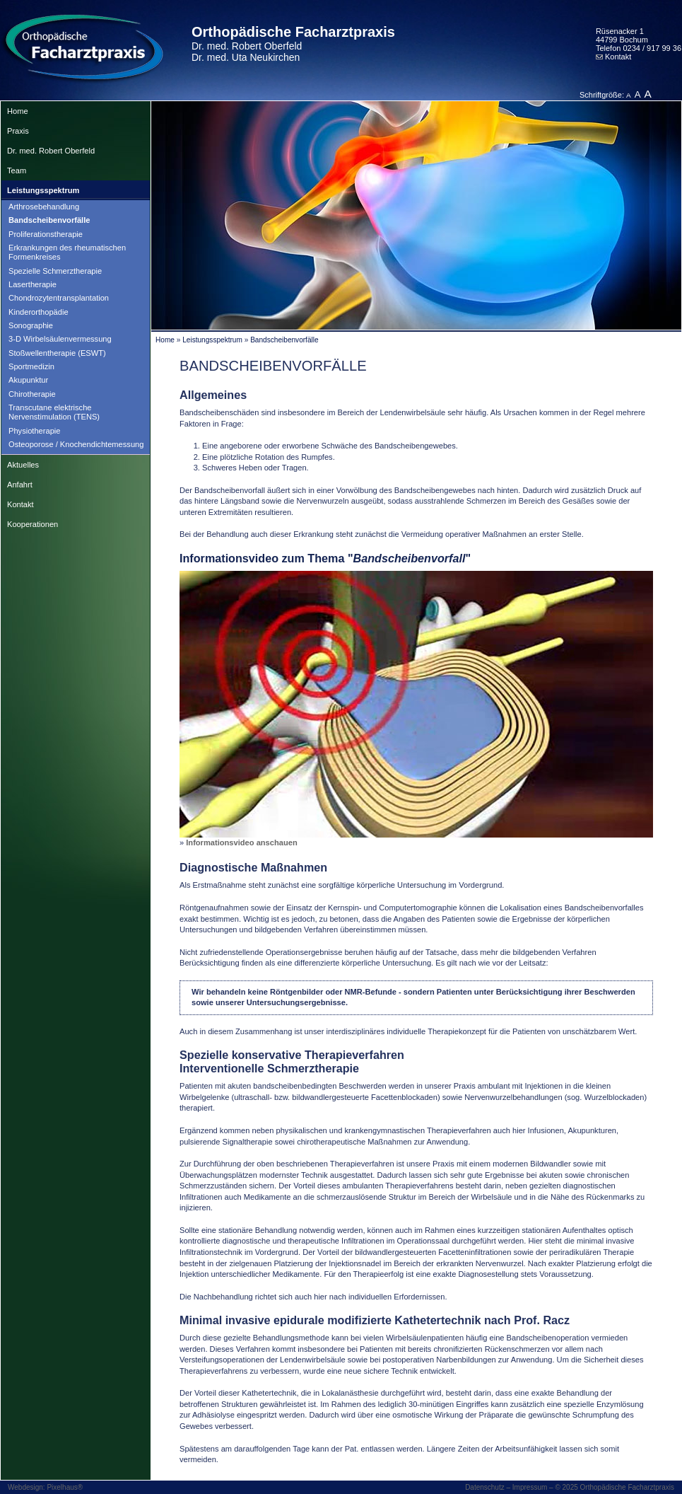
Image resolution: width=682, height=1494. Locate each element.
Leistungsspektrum (43, 190)
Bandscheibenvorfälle (49, 220)
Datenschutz (485, 1487)
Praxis (18, 131)
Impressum (529, 1487)
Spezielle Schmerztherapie (55, 271)
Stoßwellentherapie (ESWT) (57, 353)
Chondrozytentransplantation (58, 298)
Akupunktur (28, 380)
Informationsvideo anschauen (241, 842)
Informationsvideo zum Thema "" (325, 558)
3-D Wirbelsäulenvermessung (60, 339)
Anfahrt (20, 484)
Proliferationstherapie (45, 234)
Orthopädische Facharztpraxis (293, 43)
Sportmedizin (31, 366)
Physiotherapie (34, 431)
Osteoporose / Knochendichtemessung (75, 444)
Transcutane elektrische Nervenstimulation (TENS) (54, 412)
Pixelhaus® (65, 1487)
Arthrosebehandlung (43, 206)
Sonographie (30, 325)
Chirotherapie (32, 394)
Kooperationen (32, 524)
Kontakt (613, 56)
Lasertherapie (32, 284)
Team (16, 170)
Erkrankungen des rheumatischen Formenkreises (67, 252)
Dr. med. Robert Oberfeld (51, 150)
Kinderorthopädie (38, 312)
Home (17, 111)
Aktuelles (23, 465)
